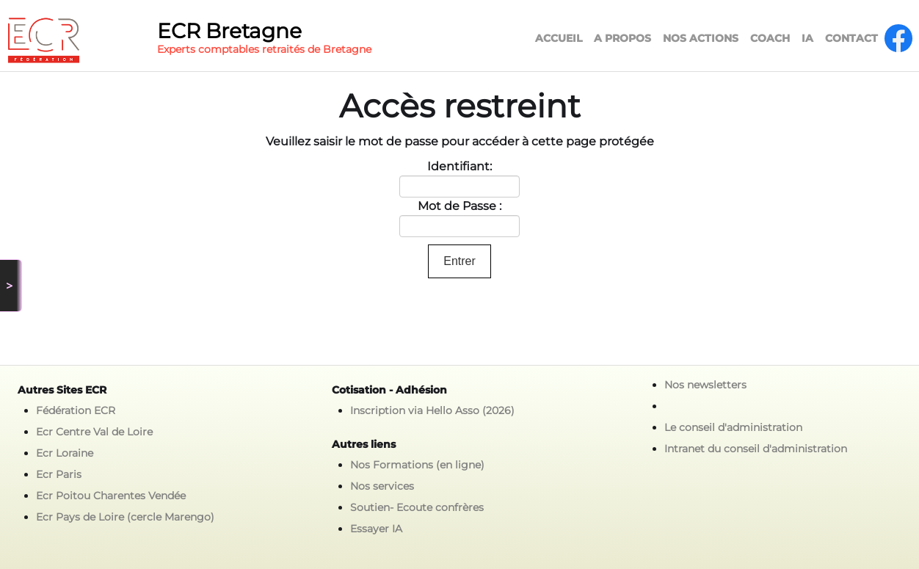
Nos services (382, 486)
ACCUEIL (558, 38)
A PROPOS (622, 38)
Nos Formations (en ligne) (417, 464)
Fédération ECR (75, 410)
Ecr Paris (58, 474)
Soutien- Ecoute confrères (417, 507)
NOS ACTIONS (700, 38)
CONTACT (851, 38)
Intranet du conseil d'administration (755, 448)
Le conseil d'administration (733, 427)
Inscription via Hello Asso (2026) (432, 410)
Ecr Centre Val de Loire (94, 431)
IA (807, 38)
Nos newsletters (705, 384)
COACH (770, 38)
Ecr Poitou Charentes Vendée (111, 495)
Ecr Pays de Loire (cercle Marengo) (125, 516)
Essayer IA (376, 528)
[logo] (194, 40)
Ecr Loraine (64, 453)
